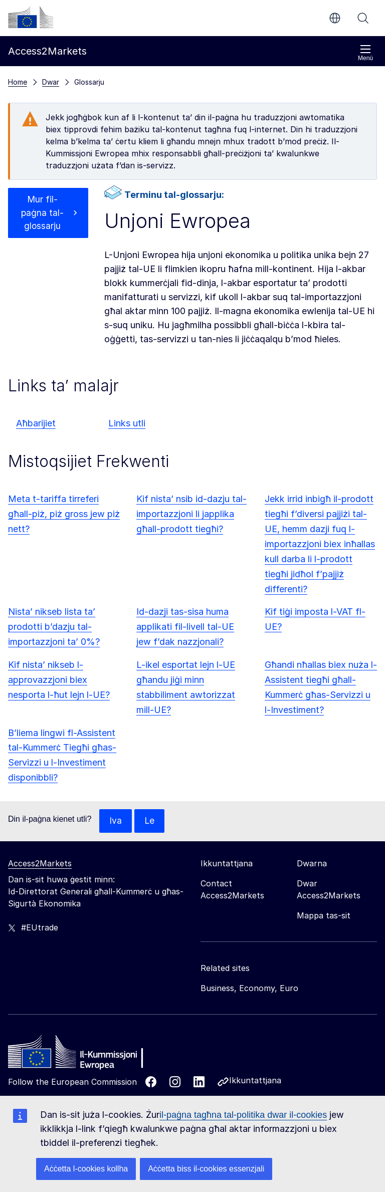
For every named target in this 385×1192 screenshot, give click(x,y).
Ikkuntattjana (255, 1081)
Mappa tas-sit (323, 916)
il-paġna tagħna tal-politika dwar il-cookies (243, 1115)
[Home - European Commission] (80, 1054)
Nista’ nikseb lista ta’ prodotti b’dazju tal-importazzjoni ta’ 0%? (54, 626)
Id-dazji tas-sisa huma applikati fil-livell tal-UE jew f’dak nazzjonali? (185, 626)
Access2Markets (40, 864)
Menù (365, 53)
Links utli (126, 423)
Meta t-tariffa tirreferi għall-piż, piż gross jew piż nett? (64, 514)
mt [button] (335, 18)
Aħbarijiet (36, 423)
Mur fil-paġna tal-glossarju (42, 213)
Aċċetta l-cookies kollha (86, 1168)
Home (17, 82)
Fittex (363, 18)
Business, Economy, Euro (249, 989)
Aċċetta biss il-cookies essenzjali (206, 1168)
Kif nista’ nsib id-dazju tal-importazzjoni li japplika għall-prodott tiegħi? (191, 514)
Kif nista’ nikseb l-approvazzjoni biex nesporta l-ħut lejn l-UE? (59, 679)
